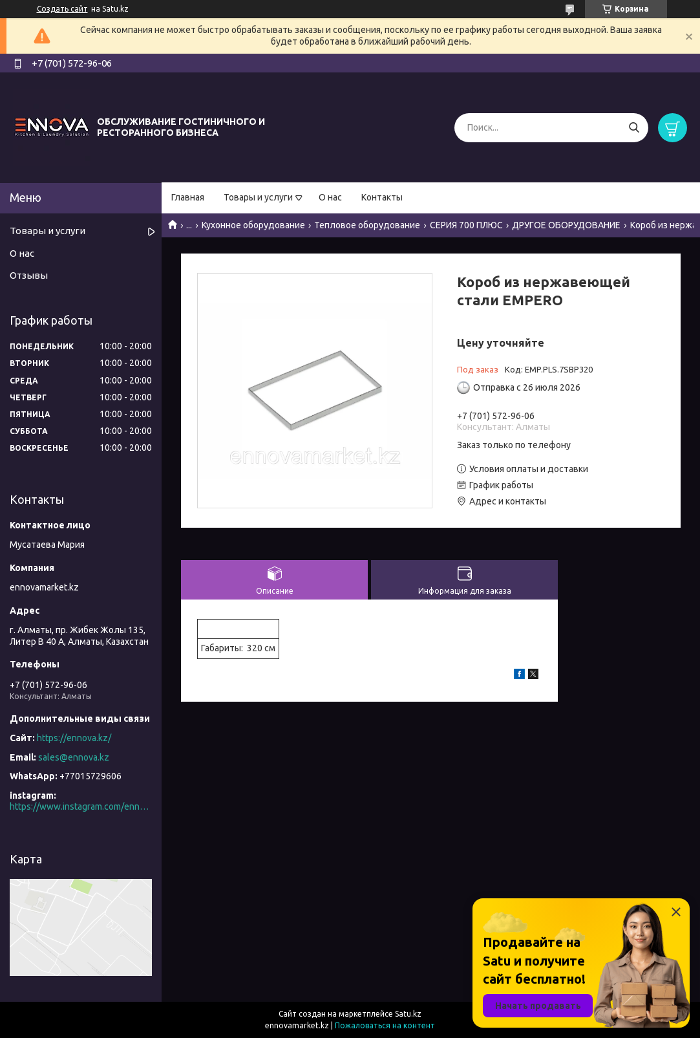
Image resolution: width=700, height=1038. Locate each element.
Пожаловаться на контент (385, 1025)
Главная (187, 197)
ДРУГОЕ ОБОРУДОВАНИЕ (566, 225)
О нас (330, 197)
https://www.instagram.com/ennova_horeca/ (81, 806)
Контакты (382, 197)
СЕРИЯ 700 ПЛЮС (466, 225)
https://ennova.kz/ (74, 738)
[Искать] (633, 127)
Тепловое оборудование (367, 225)
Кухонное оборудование (253, 225)
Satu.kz (408, 1014)
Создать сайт (62, 9)
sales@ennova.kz (73, 757)
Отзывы (29, 275)
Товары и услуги (258, 197)
